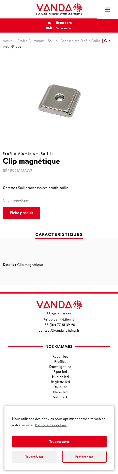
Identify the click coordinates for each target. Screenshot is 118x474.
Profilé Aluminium (31, 41)
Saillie (52, 41)
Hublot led (60, 377)
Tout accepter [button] (59, 441)
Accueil (8, 41)
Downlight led (60, 366)
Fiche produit (21, 212)
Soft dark (60, 397)
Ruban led (60, 356)
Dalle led (60, 387)
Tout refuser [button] (34, 457)
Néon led (60, 392)
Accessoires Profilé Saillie (81, 41)
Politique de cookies (51, 425)
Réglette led (60, 382)
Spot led (60, 371)
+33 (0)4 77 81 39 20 (59, 325)
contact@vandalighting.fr (59, 330)
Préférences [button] (84, 457)
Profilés (60, 361)
